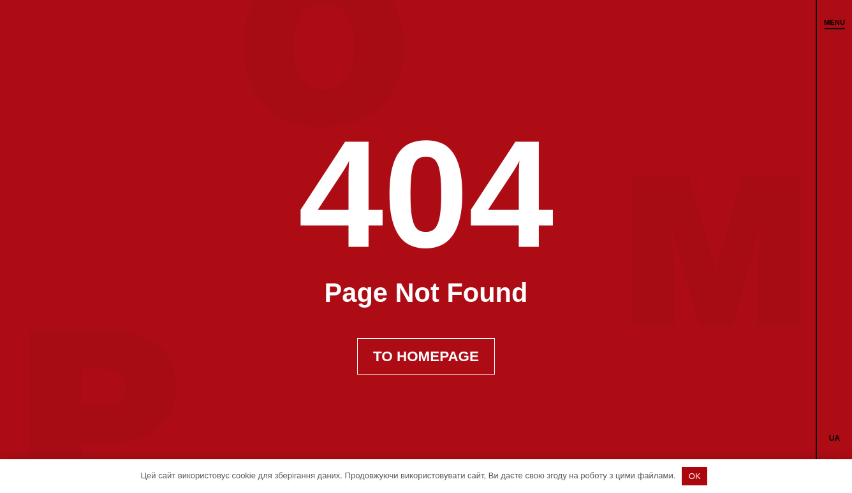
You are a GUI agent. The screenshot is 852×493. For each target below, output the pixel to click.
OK (695, 476)
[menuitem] (834, 438)
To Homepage (426, 356)
